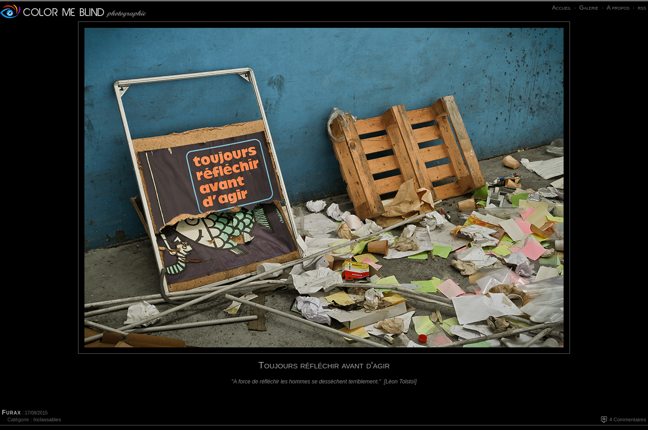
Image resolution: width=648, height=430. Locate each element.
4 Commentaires (627, 419)
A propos (617, 7)
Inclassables (47, 419)
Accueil (561, 7)
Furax (11, 412)
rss (642, 7)
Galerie (588, 7)
